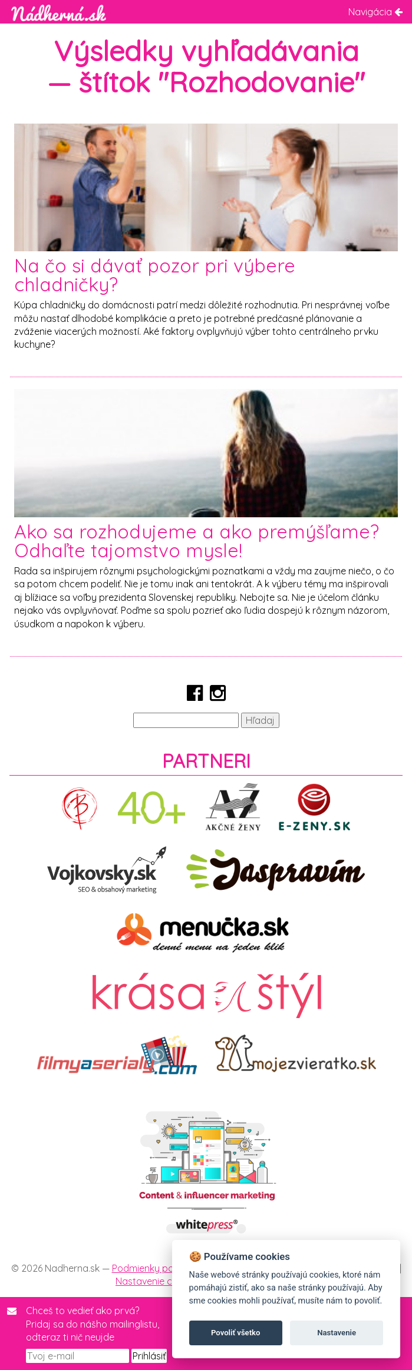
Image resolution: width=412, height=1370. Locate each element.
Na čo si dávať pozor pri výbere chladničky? (154, 275)
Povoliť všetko (235, 1332)
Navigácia (375, 12)
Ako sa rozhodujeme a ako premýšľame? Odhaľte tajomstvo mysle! (196, 541)
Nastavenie (336, 1332)
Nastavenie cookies (158, 1281)
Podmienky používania (160, 1268)
